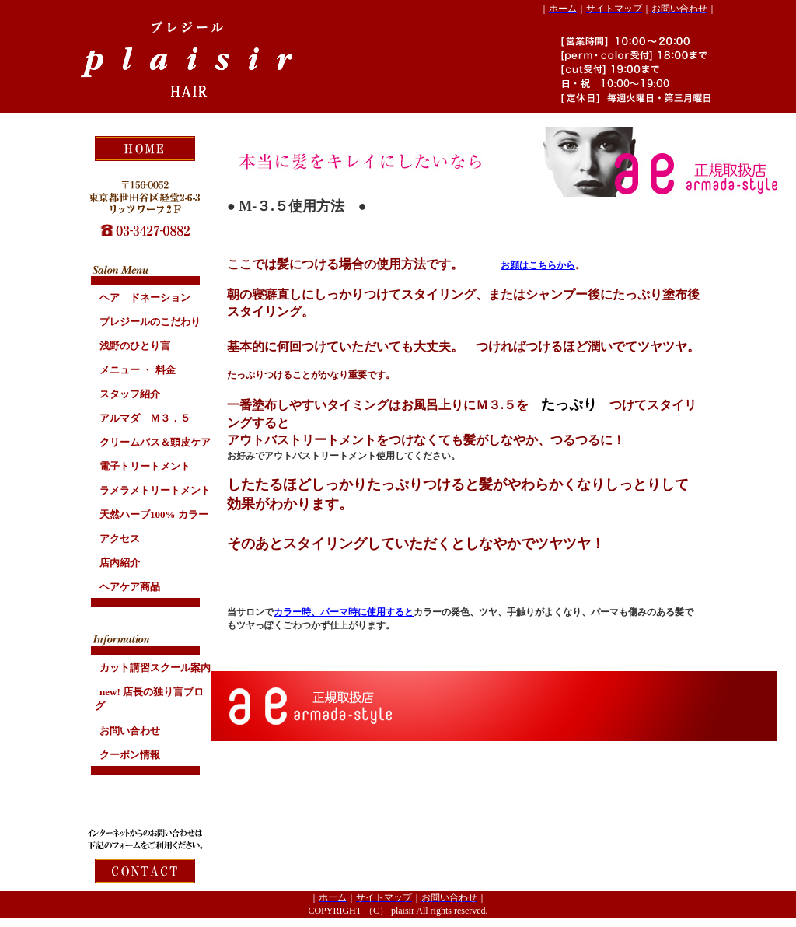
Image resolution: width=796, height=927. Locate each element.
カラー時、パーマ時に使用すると (344, 612)
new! (149, 699)
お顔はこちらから (538, 265)
